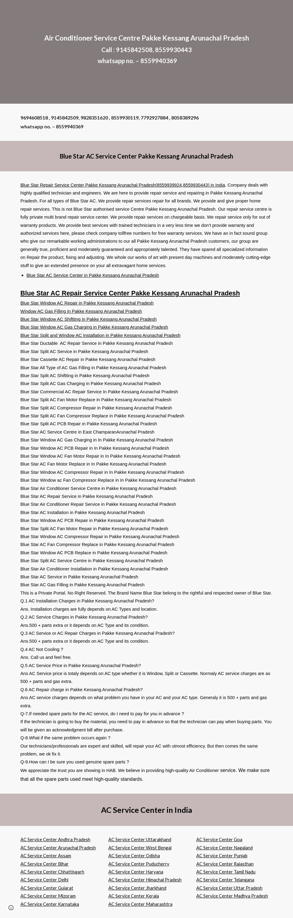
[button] (11, 907)
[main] (146, 52)
